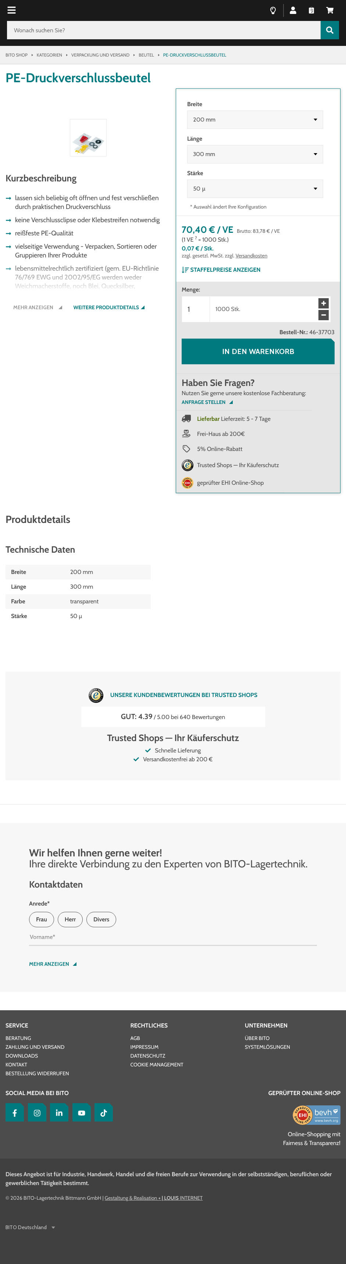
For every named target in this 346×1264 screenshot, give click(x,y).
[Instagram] (35, 1112)
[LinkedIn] (57, 1112)
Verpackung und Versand (100, 55)
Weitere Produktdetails (106, 445)
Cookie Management (156, 1064)
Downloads (22, 1055)
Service (17, 1025)
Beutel (146, 55)
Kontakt (16, 1064)
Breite (194, 104)
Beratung (18, 1038)
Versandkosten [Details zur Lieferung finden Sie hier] (252, 255)
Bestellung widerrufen (37, 1073)
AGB (135, 1038)
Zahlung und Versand (35, 1047)
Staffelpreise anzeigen (221, 270)
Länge (194, 138)
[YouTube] (79, 1112)
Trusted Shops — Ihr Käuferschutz (238, 465)
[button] (293, 10)
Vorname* (42, 936)
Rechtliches (149, 1025)
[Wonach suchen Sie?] (164, 30)
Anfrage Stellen (203, 402)
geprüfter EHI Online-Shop (230, 482)
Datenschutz (147, 1055)
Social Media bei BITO (37, 1093)
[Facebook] (13, 1112)
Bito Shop (17, 55)
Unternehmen (266, 1025)
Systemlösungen (267, 1047)
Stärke (195, 173)
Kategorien (49, 55)
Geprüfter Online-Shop (304, 1093)
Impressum (144, 1047)
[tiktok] (101, 1112)
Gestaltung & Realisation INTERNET (154, 1198)
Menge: (191, 289)
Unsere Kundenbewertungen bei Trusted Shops (173, 695)
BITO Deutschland (27, 1227)
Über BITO (257, 1038)
